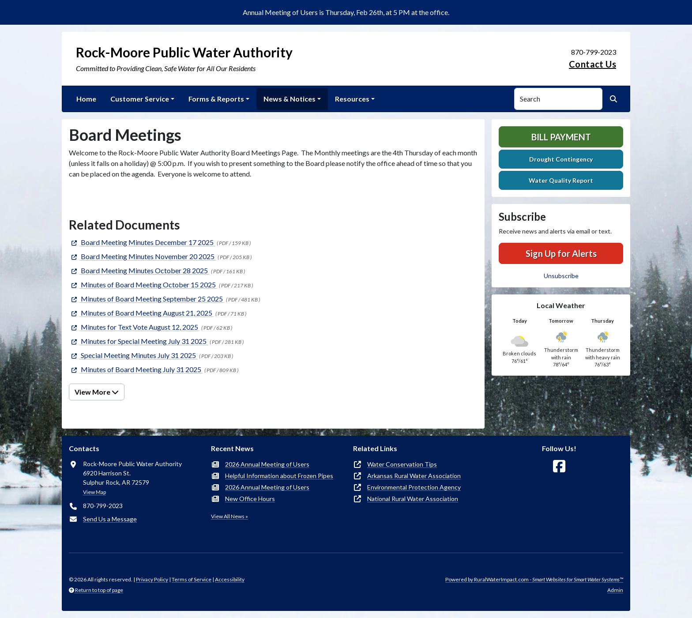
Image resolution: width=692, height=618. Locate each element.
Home (86, 98)
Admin (615, 590)
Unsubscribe (561, 275)
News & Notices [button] (289, 98)
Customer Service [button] (139, 98)
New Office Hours (250, 498)
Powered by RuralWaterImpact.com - (534, 579)
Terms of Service (191, 579)
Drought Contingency (561, 159)
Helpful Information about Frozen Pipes (279, 475)
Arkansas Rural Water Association (414, 475)
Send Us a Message (110, 519)
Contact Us (592, 64)
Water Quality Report (561, 180)
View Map (94, 492)
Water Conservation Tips (402, 464)
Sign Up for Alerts (561, 253)
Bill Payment (561, 137)
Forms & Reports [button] (216, 98)
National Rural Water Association (412, 498)
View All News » (229, 516)
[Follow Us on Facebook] (559, 466)
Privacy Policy (152, 579)
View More (97, 392)
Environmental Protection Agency (414, 487)
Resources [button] (352, 98)
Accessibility (229, 579)
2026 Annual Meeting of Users (267, 464)
